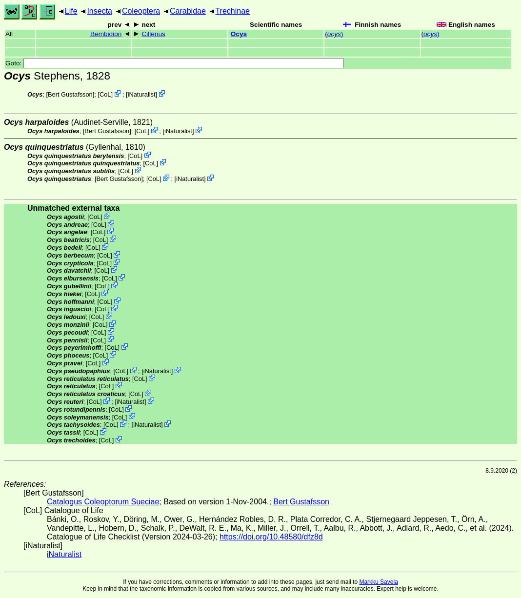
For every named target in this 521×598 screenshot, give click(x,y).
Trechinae (232, 11)
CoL (105, 94)
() (334, 34)
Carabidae (188, 11)
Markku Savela (378, 581)
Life (71, 11)
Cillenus (153, 34)
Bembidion (105, 34)
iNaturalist (142, 94)
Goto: (174, 63)
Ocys (239, 34)
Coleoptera (141, 11)
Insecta (99, 11)
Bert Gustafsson (70, 94)
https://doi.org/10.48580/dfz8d (271, 537)
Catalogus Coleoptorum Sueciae (103, 502)
